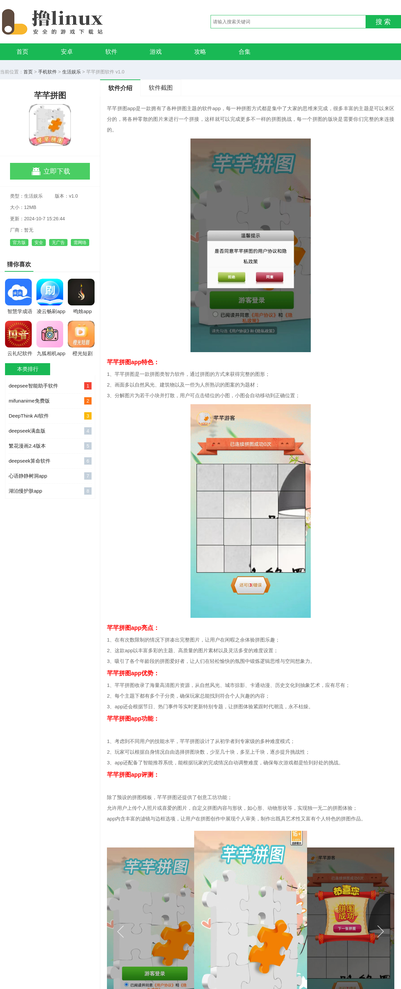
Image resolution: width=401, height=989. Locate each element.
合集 (245, 51)
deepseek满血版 (50, 431)
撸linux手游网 (77, 21)
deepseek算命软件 (50, 461)
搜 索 (383, 21)
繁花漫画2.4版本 (50, 446)
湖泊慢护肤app (50, 491)
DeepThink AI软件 (50, 416)
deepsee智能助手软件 (50, 386)
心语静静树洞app (50, 476)
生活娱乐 (71, 71)
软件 (111, 51)
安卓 (67, 51)
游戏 (156, 51)
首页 (22, 51)
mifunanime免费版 (50, 401)
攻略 (200, 51)
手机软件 (47, 71)
